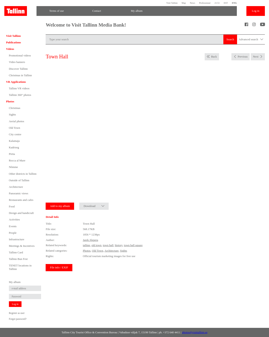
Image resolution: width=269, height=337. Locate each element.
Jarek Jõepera (90, 240)
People (13, 232)
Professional (204, 3)
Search (230, 39)
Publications (13, 42)
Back (214, 56)
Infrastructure (16, 239)
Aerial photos (16, 121)
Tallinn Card (16, 252)
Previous (243, 56)
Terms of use (56, 10)
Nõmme (13, 167)
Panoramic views (18, 193)
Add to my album (60, 206)
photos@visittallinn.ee (195, 332)
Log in (255, 10)
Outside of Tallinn (19, 180)
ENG (234, 3)
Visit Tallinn (172, 3)
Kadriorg (14, 147)
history (119, 245)
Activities (14, 219)
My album (137, 10)
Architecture (16, 186)
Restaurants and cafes (21, 200)
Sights (12, 114)
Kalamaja (14, 140)
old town (96, 245)
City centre (15, 134)
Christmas (14, 108)
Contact (96, 10)
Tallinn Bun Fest (18, 259)
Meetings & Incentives (22, 245)
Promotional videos (20, 55)
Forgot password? (18, 319)
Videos (10, 49)
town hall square (133, 245)
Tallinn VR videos (19, 88)
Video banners (17, 62)
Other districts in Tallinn (23, 173)
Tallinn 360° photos (20, 95)
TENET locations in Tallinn (20, 267)
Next (255, 56)
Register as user (17, 313)
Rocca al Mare (17, 160)
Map (184, 3)
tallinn (86, 245)
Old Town (14, 127)
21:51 (217, 3)
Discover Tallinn (18, 68)
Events (13, 226)
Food (12, 206)
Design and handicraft (21, 213)
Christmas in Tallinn (20, 75)
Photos (10, 101)
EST (226, 3)
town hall (108, 245)
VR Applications (16, 81)
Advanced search (251, 39)
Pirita (12, 154)
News (192, 3)
